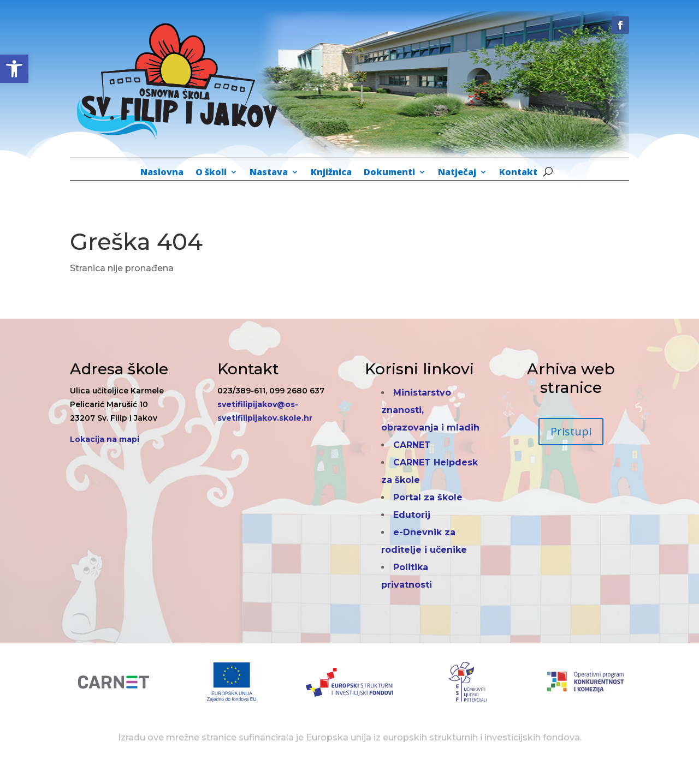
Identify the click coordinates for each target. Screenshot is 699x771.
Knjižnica (331, 173)
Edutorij (411, 515)
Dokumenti (389, 173)
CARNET (412, 445)
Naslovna (161, 173)
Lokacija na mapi (104, 439)
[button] (14, 69)
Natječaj (457, 173)
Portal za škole (428, 497)
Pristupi (570, 431)
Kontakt (518, 173)
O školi (211, 173)
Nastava (269, 173)
